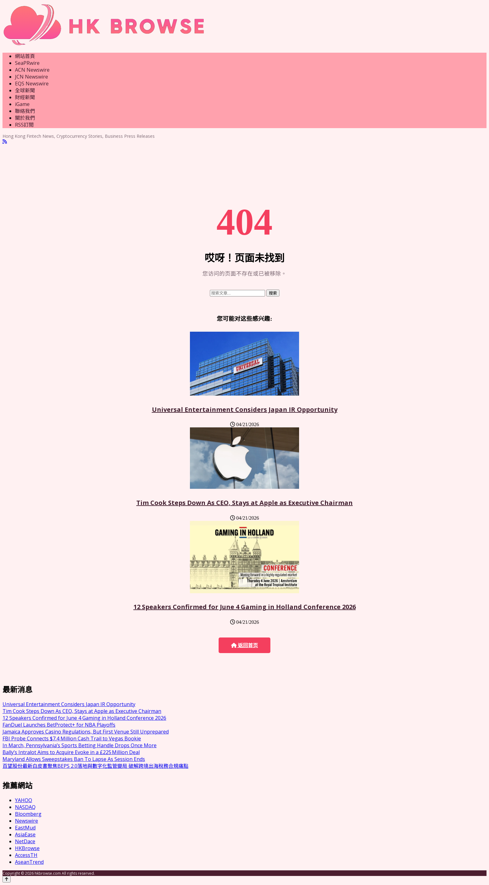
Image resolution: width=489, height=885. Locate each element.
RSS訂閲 (24, 124)
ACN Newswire (32, 69)
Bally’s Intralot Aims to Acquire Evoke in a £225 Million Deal (71, 752)
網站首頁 (25, 56)
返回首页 (244, 645)
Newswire (26, 820)
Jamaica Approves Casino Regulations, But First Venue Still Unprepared (85, 731)
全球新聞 (25, 90)
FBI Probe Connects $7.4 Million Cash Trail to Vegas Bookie (71, 738)
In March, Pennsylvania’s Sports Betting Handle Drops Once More (79, 745)
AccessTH (26, 855)
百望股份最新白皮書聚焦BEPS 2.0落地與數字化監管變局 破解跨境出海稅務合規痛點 (95, 765)
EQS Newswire (32, 83)
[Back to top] (6, 879)
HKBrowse (27, 848)
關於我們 (25, 117)
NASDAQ (25, 807)
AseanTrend (29, 862)
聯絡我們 (25, 111)
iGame (22, 104)
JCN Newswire (31, 76)
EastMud (25, 827)
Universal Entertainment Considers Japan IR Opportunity (244, 409)
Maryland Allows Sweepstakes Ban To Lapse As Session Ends (73, 759)
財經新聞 (25, 97)
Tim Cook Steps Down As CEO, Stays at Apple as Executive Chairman (244, 502)
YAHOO (23, 800)
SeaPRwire (27, 63)
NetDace (25, 841)
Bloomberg (28, 813)
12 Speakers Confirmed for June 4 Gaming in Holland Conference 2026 (244, 607)
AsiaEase (25, 834)
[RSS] (4, 141)
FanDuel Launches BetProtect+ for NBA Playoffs (58, 724)
